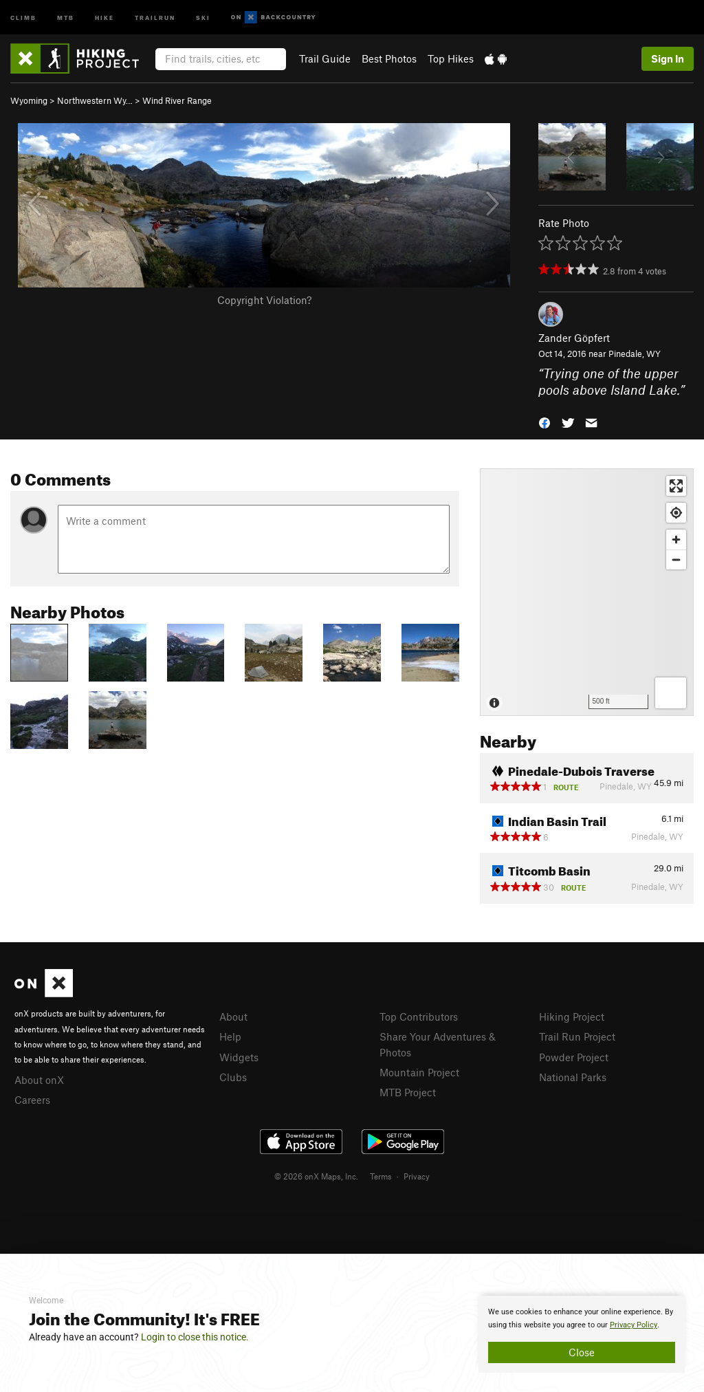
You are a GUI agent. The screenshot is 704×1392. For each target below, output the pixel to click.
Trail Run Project (577, 1036)
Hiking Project (571, 1016)
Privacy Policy (633, 1324)
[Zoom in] (676, 540)
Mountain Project (419, 1072)
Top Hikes (451, 58)
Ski (203, 16)
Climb (23, 16)
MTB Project (408, 1092)
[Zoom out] (676, 559)
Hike (104, 16)
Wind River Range (177, 100)
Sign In (667, 58)
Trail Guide (325, 58)
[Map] (587, 592)
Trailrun (155, 16)
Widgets (238, 1057)
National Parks (572, 1077)
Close (582, 1352)
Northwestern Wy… (95, 100)
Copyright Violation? (264, 300)
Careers (32, 1100)
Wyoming (28, 100)
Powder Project (573, 1057)
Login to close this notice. (195, 1336)
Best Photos (389, 58)
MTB (65, 16)
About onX (39, 1080)
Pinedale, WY (634, 353)
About (233, 1016)
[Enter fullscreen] (676, 486)
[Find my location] (676, 513)
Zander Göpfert (574, 337)
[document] (581, 1334)
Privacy (417, 1176)
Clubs (233, 1077)
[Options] (670, 692)
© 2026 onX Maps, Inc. (316, 1176)
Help (230, 1036)
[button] (544, 422)
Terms (381, 1176)
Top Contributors (419, 1016)
